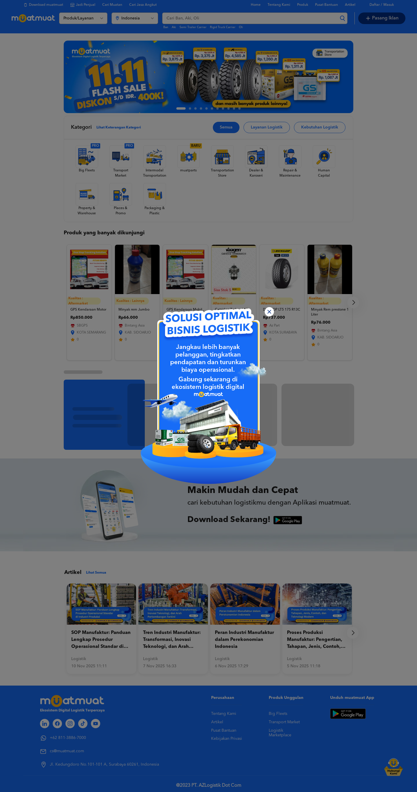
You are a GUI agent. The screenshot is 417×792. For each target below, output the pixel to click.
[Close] (269, 311)
